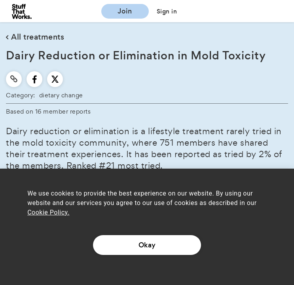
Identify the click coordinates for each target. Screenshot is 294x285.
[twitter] (55, 79)
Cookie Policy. (48, 212)
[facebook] (34, 79)
